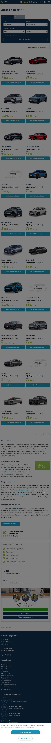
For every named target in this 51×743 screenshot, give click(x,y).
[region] (25, 733)
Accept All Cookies (25, 732)
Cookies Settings (25, 738)
